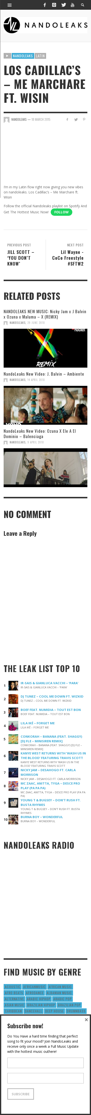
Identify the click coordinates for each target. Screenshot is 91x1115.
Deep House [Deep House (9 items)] (54, 1010)
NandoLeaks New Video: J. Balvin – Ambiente (44, 374)
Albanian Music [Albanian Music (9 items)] (59, 992)
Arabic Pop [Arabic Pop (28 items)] (62, 998)
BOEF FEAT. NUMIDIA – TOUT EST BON (51, 710)
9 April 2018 (35, 442)
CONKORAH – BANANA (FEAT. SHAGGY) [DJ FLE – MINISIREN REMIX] (51, 738)
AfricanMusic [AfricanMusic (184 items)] (34, 986)
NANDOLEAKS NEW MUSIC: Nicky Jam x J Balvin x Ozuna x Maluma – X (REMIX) (45, 314)
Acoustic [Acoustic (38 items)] (12, 986)
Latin (40, 55)
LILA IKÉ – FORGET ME (38, 723)
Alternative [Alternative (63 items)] (14, 998)
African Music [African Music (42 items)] (60, 986)
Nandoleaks (23, 55)
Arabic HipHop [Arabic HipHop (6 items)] (38, 998)
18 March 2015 (41, 119)
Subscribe (21, 1094)
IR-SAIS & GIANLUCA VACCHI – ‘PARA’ (49, 683)
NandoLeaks (17, 323)
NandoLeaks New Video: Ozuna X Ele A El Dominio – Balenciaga (40, 433)
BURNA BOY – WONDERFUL (42, 817)
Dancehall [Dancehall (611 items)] (33, 1010)
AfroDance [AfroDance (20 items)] (35, 992)
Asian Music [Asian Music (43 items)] (14, 1004)
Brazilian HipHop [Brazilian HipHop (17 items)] (41, 1004)
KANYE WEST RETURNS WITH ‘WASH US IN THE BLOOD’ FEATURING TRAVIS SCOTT (53, 755)
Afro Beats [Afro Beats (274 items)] (14, 992)
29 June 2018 (36, 323)
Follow (61, 212)
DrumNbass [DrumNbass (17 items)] (76, 1010)
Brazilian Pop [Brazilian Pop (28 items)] (69, 1004)
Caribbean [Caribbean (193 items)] (13, 1010)
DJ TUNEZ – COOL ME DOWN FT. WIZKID (52, 696)
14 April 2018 (36, 380)
